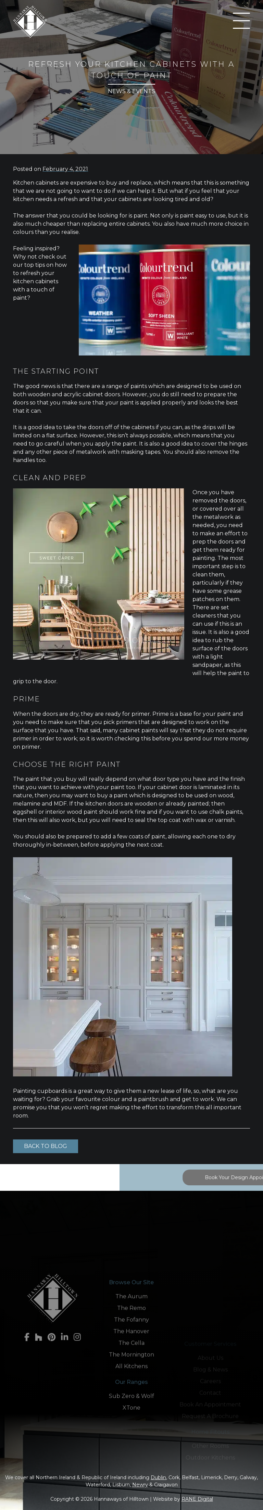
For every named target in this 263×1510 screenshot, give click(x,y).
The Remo (131, 1373)
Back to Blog (45, 1146)
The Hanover (131, 1397)
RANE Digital (197, 1499)
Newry (140, 1485)
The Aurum (131, 1362)
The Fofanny (131, 1385)
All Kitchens (131, 1431)
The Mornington (131, 1420)
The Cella (131, 1408)
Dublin (158, 1477)
